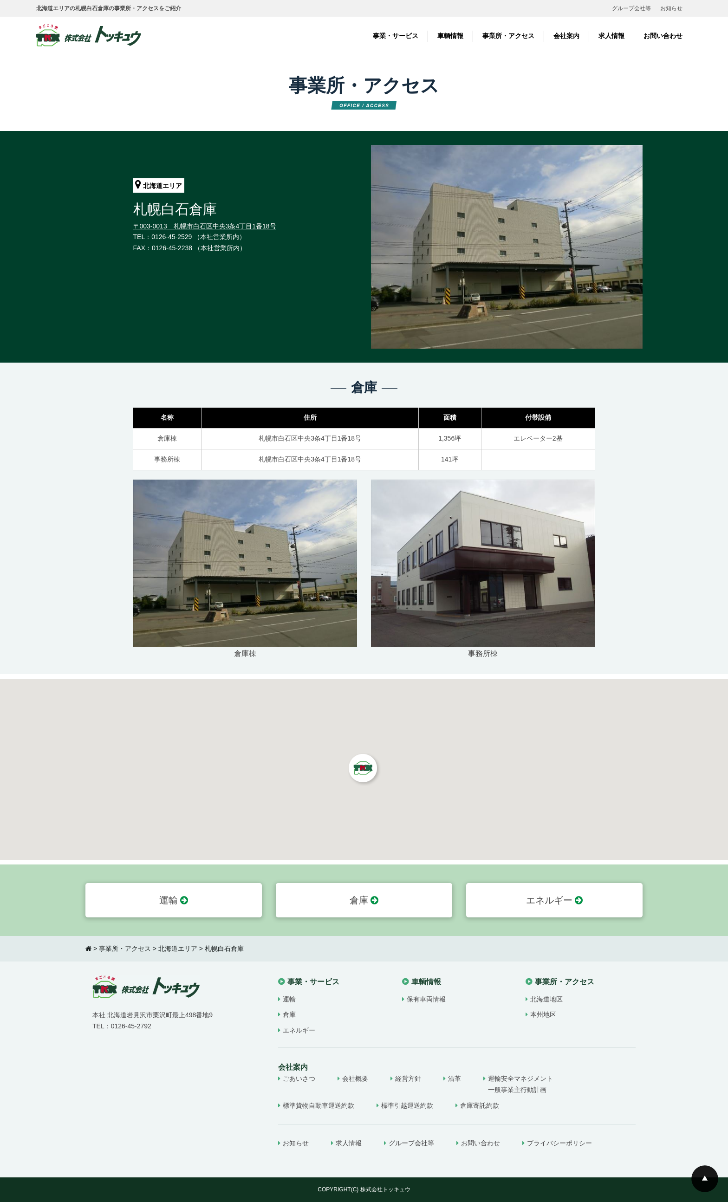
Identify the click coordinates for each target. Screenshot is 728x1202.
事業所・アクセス (508, 35)
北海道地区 (546, 999)
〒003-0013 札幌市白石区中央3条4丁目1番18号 (204, 226)
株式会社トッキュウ (385, 1189)
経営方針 (408, 1078)
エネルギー (554, 900)
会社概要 (355, 1078)
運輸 (173, 900)
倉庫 (364, 900)
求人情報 (611, 35)
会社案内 (566, 35)
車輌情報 (450, 35)
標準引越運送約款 (407, 1105)
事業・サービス (395, 35)
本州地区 (543, 1014)
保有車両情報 (426, 999)
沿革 (454, 1078)
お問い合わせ (663, 35)
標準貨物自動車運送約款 (318, 1105)
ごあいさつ (299, 1078)
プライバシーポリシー (559, 1143)
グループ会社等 (631, 8)
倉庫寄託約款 (479, 1105)
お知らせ (671, 8)
